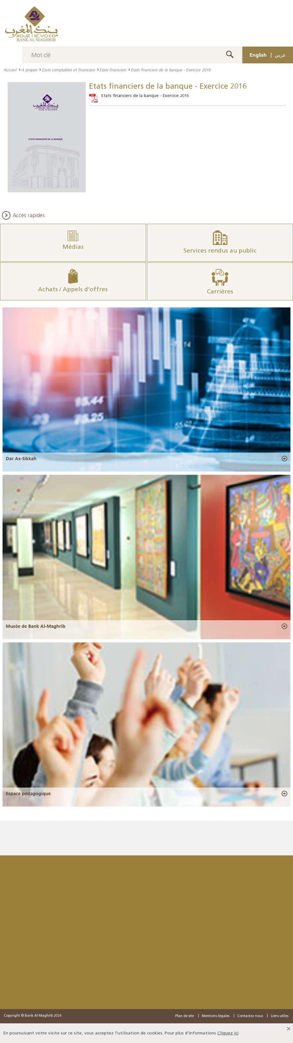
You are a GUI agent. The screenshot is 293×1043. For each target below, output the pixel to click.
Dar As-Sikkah (21, 458)
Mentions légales (215, 1016)
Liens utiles (279, 1016)
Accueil (9, 69)
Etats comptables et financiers (68, 69)
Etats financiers (112, 69)
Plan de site (184, 1016)
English (258, 55)
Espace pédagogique (28, 793)
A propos (29, 69)
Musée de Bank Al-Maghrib (35, 626)
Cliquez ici (228, 1033)
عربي (280, 55)
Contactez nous (250, 1016)
